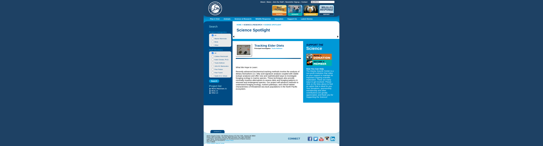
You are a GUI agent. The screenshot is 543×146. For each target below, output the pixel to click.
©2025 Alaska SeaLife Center (215, 143)
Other (216, 45)
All (215, 35)
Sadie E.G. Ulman (220, 76)
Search (213, 26)
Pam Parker (218, 69)
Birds (216, 42)
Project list (215, 86)
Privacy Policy (229, 140)
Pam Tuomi (218, 72)
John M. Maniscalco (221, 66)
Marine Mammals (220, 38)
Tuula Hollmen (219, 63)
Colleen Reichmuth (221, 56)
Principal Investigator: (263, 48)
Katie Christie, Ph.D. (221, 59)
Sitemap (217, 131)
